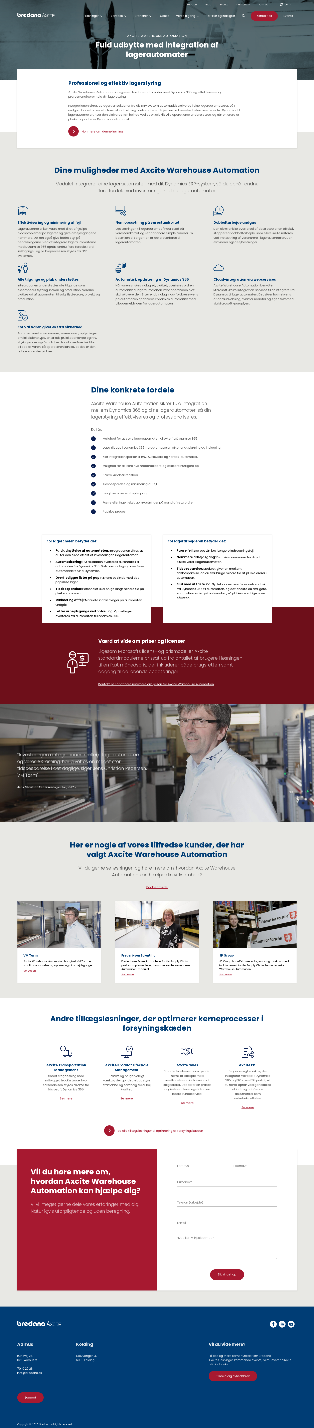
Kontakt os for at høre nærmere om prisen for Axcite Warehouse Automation (156, 684)
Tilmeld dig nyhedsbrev (233, 1376)
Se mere (66, 1098)
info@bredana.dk (29, 1373)
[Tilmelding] (227, 1274)
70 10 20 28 (25, 1369)
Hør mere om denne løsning (102, 131)
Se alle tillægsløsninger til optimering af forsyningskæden (160, 1131)
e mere (188, 1103)
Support (30, 1398)
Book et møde (157, 887)
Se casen (29, 971)
